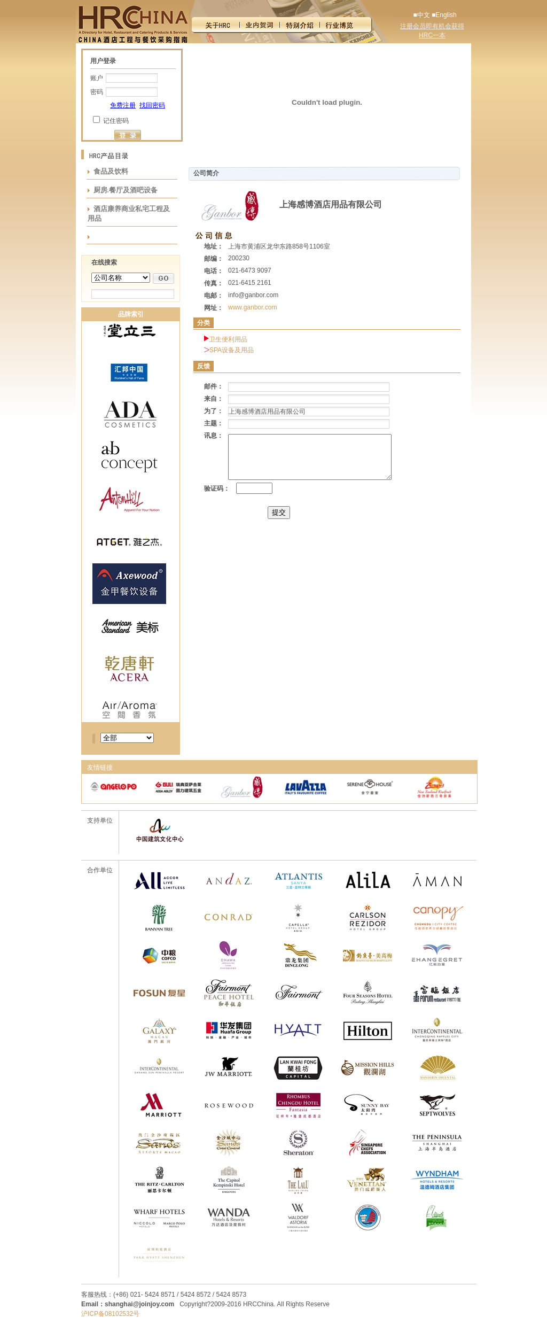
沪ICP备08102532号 (110, 1314)
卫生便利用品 (228, 339)
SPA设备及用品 (231, 350)
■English (444, 15)
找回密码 (152, 105)
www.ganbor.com (252, 307)
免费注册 (123, 105)
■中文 (421, 15)
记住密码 (116, 121)
